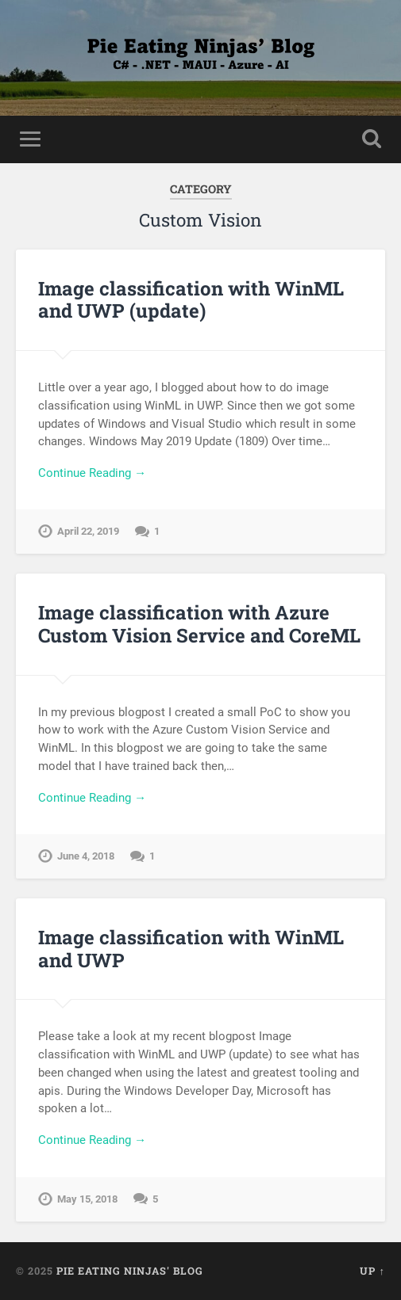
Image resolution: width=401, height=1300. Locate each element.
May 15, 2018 (87, 1199)
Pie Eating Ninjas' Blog (129, 1270)
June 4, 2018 (85, 856)
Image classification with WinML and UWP (191, 948)
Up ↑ (372, 1270)
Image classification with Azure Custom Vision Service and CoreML (199, 624)
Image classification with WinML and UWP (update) (191, 300)
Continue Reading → (92, 473)
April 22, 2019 (88, 531)
